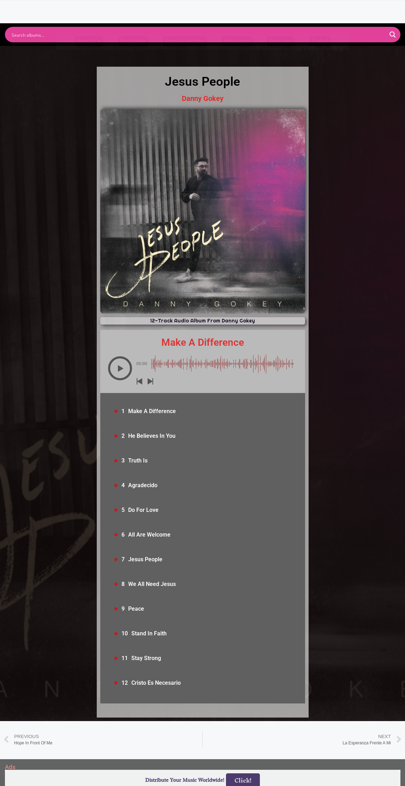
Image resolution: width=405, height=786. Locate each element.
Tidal (319, 54)
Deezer (280, 54)
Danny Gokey (203, 98)
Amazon (237, 54)
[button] (120, 368)
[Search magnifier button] (393, 35)
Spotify (89, 54)
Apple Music (184, 54)
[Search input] (198, 34)
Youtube (133, 54)
